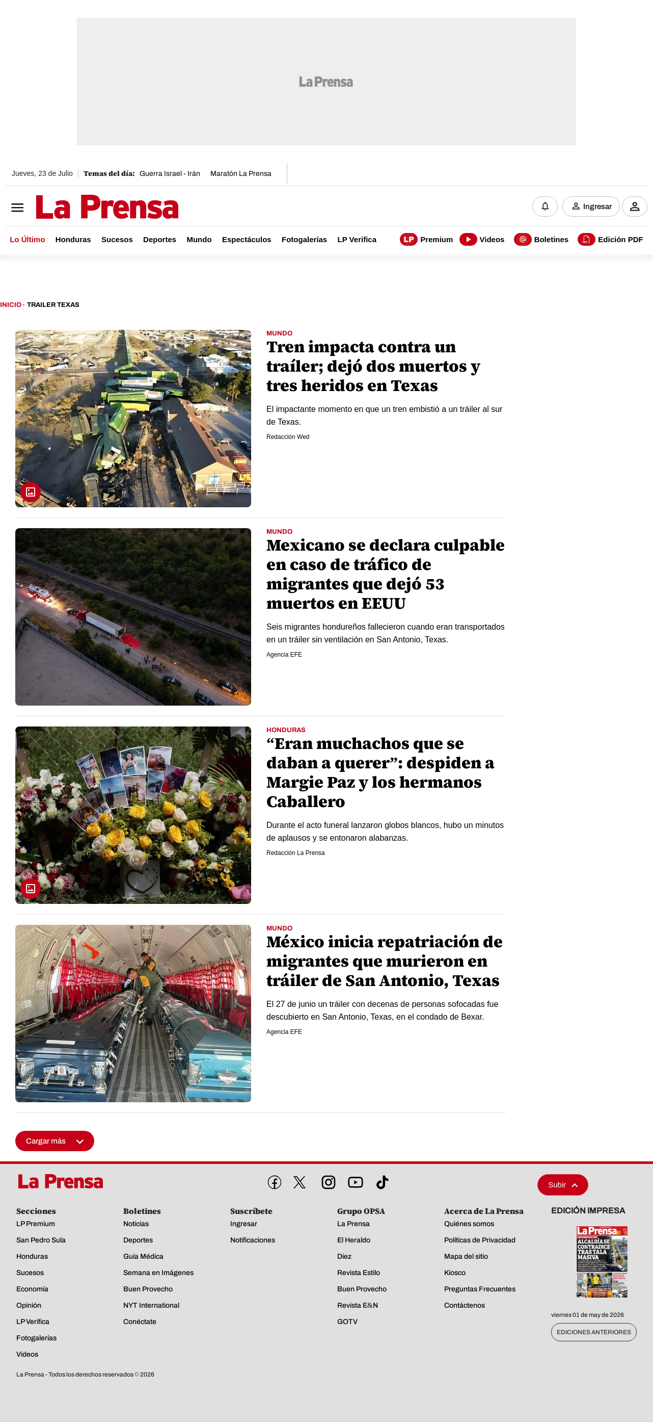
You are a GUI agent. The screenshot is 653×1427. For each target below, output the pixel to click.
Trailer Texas (53, 304)
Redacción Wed (288, 436)
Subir (563, 1184)
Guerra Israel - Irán (170, 173)
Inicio (10, 304)
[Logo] (82, 207)
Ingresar (597, 206)
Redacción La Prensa (295, 853)
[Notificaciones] (545, 206)
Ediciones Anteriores (594, 1332)
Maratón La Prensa (240, 173)
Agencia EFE (284, 654)
